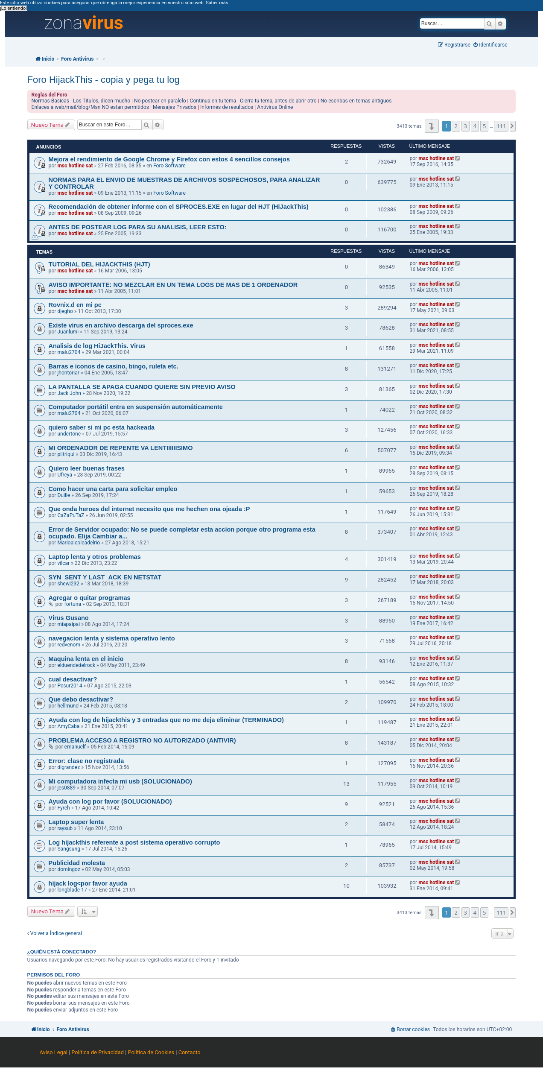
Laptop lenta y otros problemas (95, 556)
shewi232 (68, 584)
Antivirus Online (275, 107)
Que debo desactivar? (81, 699)
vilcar (63, 563)
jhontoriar (68, 373)
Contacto (189, 1052)
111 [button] (501, 126)
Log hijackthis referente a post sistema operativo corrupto (134, 842)
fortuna (72, 604)
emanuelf (75, 747)
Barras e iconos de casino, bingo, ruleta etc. (113, 366)
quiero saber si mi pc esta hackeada (102, 427)
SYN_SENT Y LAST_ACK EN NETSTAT (105, 577)
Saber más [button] (217, 3)
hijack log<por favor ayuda (88, 883)
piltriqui (65, 454)
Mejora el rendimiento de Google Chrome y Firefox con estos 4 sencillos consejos (169, 159)
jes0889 (66, 788)
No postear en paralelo (160, 101)
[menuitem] (490, 45)
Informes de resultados (226, 107)
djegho (65, 311)
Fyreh (63, 808)
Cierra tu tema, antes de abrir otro (278, 101)
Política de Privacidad (97, 1052)
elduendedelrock (76, 665)
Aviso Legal (53, 1052)
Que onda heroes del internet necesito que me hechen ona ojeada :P (149, 509)
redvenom (68, 645)
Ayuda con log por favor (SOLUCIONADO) (110, 801)
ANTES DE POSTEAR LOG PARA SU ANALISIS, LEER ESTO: (138, 227)
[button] (432, 126)
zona (83, 23)
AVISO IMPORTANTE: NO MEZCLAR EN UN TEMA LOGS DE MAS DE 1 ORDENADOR (173, 284)
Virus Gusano (69, 617)
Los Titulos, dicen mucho (101, 101)
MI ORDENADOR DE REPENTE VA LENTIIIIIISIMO (121, 447)
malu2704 (68, 352)
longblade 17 (72, 890)
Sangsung (68, 849)
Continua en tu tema (213, 101)
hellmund (68, 706)
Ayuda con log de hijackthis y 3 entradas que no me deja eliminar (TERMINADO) (166, 719)
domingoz (68, 869)
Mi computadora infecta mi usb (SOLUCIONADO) (120, 781)
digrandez (68, 767)
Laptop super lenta (76, 822)
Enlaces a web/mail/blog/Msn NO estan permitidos (90, 107)
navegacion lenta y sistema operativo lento (112, 638)
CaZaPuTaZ (70, 515)
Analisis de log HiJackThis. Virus (97, 345)
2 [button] (455, 126)
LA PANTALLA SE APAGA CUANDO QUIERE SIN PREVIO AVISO (142, 386)
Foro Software (169, 166)
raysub (65, 828)
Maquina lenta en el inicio (86, 658)
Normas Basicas (51, 101)
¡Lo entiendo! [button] (13, 8)
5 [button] (484, 126)
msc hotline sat (75, 166)
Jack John (69, 393)
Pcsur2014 (69, 686)
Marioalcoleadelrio (78, 543)
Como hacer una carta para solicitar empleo (113, 488)
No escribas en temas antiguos (356, 101)
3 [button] (465, 126)
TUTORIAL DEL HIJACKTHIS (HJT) (99, 264)
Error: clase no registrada (86, 760)
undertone (69, 434)
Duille (63, 495)
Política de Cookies (151, 1052)
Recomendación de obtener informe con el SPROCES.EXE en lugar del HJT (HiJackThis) (179, 206)
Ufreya (64, 475)
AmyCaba (68, 726)
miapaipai (68, 624)
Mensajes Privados (174, 107)
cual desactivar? (73, 679)
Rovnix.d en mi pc (75, 304)
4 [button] (474, 126)
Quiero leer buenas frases (87, 468)
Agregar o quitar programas (90, 597)
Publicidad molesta (77, 863)
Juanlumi (68, 332)
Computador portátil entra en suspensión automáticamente (136, 406)
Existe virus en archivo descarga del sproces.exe (121, 325)
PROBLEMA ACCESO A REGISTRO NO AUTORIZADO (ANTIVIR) (142, 740)
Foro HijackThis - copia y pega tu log (103, 79)
